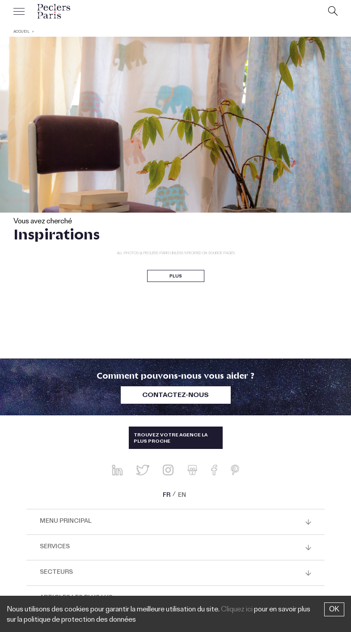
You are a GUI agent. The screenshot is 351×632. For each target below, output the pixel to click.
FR (166, 496)
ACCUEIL (21, 32)
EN (182, 496)
